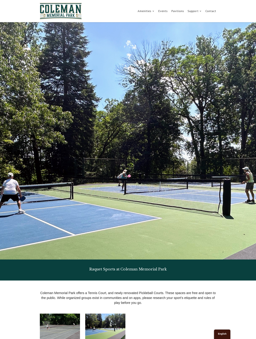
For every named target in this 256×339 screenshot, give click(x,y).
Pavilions (177, 11)
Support (193, 11)
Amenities (144, 11)
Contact (210, 11)
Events (163, 11)
